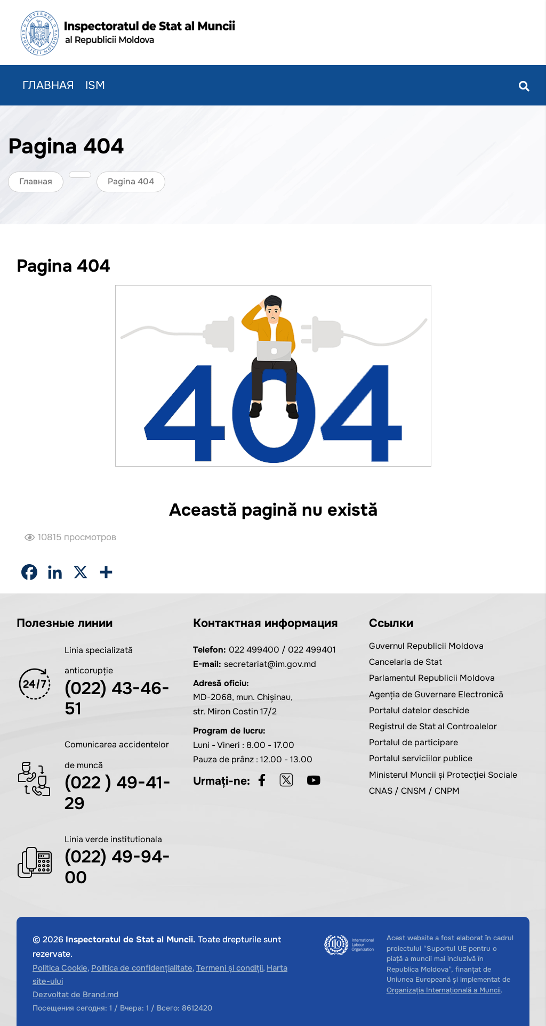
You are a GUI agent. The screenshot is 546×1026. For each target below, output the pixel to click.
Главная (48, 85)
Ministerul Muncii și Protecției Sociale (443, 774)
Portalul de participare (413, 742)
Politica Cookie (60, 968)
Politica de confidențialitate (141, 968)
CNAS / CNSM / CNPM (414, 790)
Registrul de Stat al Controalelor (433, 726)
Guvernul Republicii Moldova (426, 646)
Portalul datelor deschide (419, 710)
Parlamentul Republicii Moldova (432, 677)
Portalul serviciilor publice (420, 758)
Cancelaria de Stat (405, 661)
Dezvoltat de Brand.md (75, 994)
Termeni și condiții (229, 968)
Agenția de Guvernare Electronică (436, 694)
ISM (95, 85)
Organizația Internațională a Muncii (444, 990)
